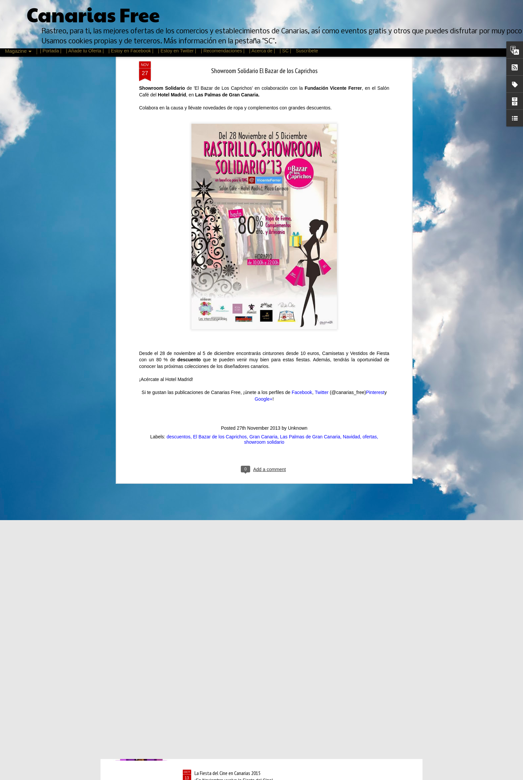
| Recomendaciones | (222, 50)
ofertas (370, 263)
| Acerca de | (262, 50)
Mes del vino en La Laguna (219, 697)
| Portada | (50, 50)
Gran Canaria (263, 263)
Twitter (322, 218)
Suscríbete (307, 50)
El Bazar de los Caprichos (220, 263)
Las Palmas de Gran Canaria (310, 263)
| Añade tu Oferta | (85, 50)
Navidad (351, 263)
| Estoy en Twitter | (177, 50)
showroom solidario (264, 268)
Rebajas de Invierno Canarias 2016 (226, 545)
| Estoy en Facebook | (130, 50)
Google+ (263, 225)
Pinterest (375, 218)
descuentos (178, 263)
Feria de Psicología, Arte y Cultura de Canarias (237, 621)
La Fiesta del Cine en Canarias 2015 (227, 773)
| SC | (286, 50)
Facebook (302, 218)
